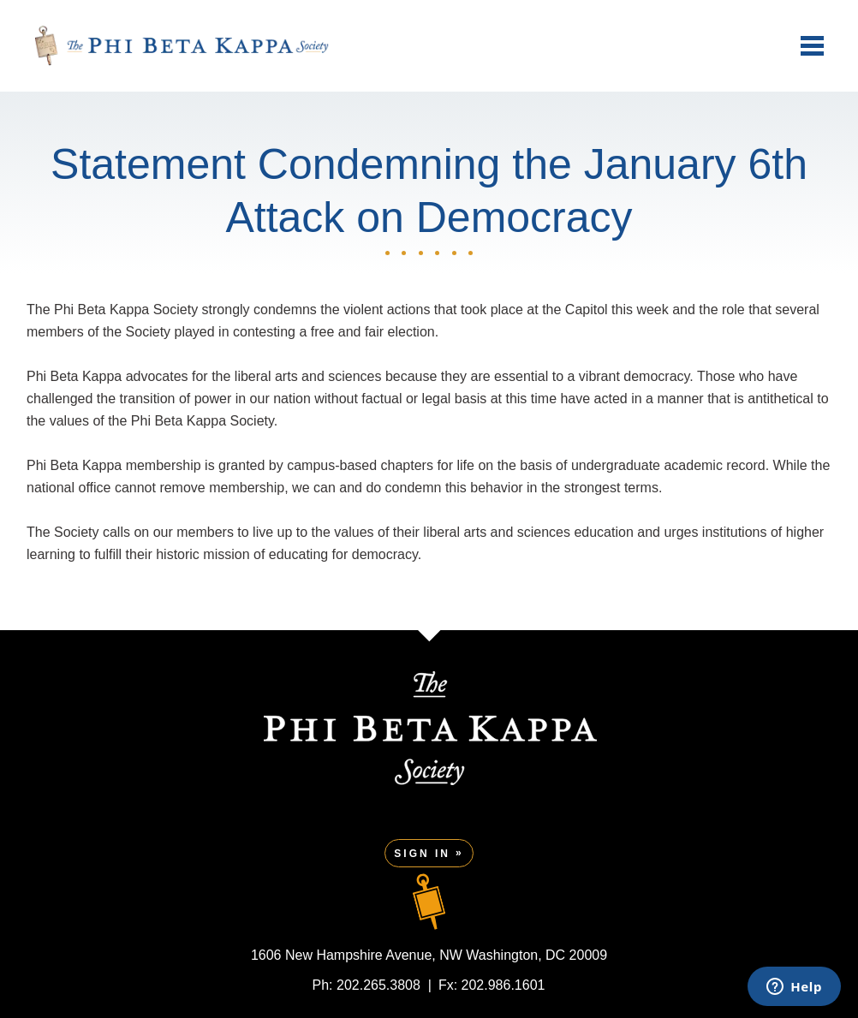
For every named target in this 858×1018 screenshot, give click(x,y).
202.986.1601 (503, 985)
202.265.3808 (378, 985)
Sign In (422, 854)
